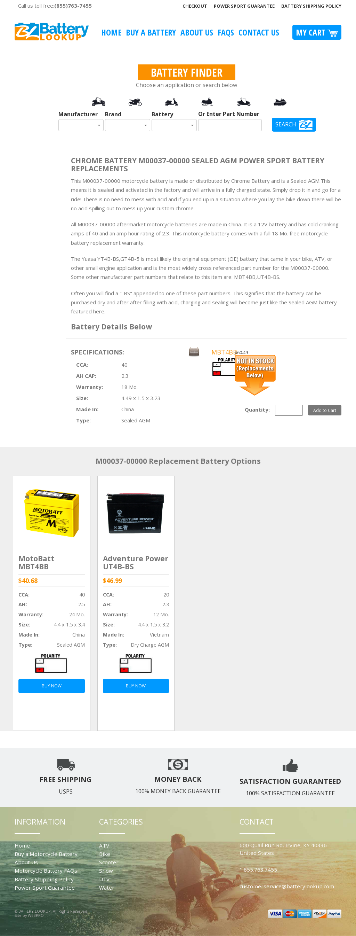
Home (111, 32)
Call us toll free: (55, 5)
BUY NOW (52, 686)
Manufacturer (78, 114)
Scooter (109, 862)
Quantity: (257, 409)
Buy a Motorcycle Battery (46, 853)
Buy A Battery (151, 32)
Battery (162, 114)
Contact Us (258, 32)
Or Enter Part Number (228, 114)
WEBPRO (36, 915)
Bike (104, 853)
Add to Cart (324, 410)
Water (106, 887)
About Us (196, 32)
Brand (113, 114)
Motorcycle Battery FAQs (46, 870)
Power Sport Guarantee (244, 6)
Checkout (195, 6)
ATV (104, 845)
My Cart (317, 32)
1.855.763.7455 (258, 869)
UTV (104, 879)
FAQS (226, 32)
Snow (106, 870)
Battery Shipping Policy (311, 6)
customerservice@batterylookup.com (287, 886)
